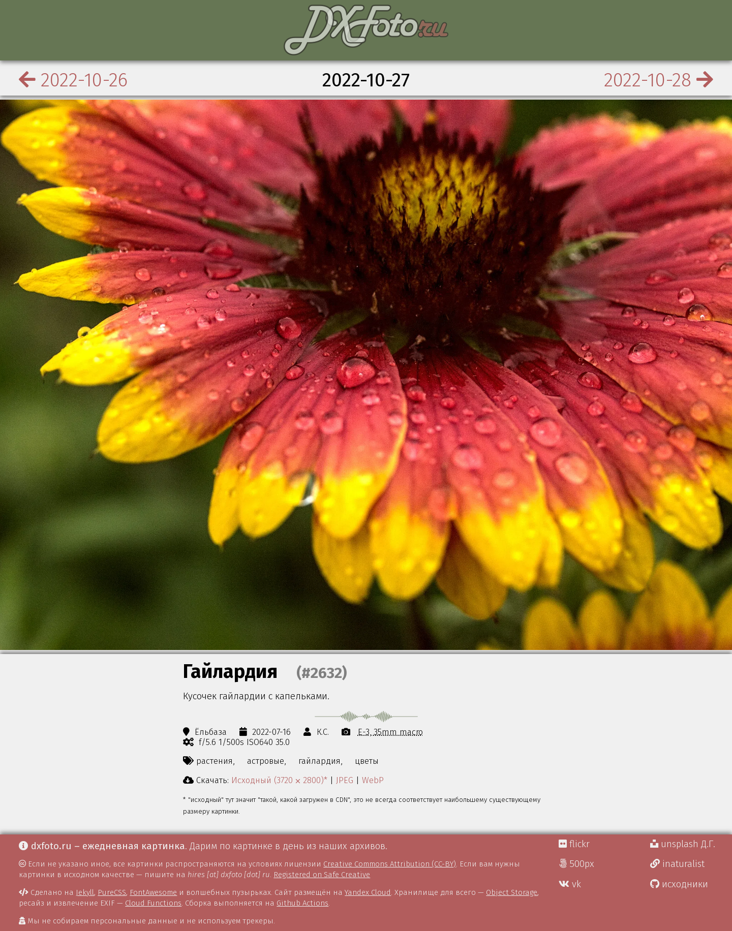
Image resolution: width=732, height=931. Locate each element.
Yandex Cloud (368, 892)
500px (576, 864)
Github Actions (302, 903)
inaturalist (677, 864)
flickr (574, 844)
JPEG (344, 780)
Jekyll (85, 892)
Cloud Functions (153, 903)
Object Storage (511, 892)
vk (570, 884)
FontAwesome (153, 892)
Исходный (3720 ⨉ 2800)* (279, 780)
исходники (679, 884)
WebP (373, 780)
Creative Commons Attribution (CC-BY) (389, 863)
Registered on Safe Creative (321, 874)
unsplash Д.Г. (682, 844)
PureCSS (112, 892)
